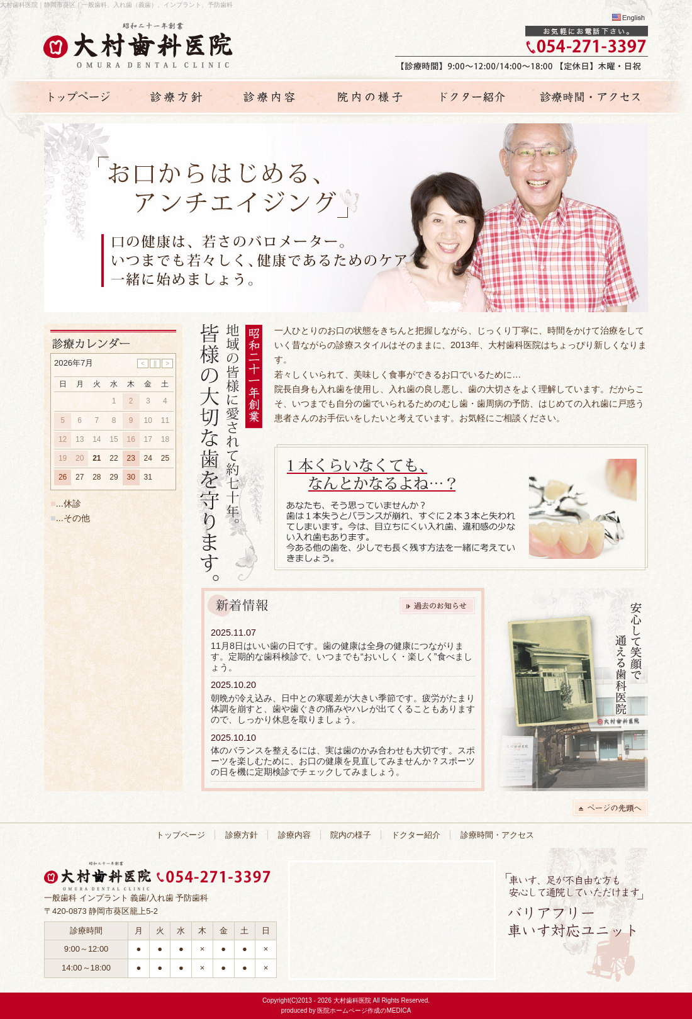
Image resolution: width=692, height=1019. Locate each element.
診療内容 (294, 835)
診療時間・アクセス (497, 835)
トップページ (180, 835)
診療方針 (241, 835)
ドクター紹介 (415, 835)
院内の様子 (350, 835)
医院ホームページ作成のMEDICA (364, 1010)
